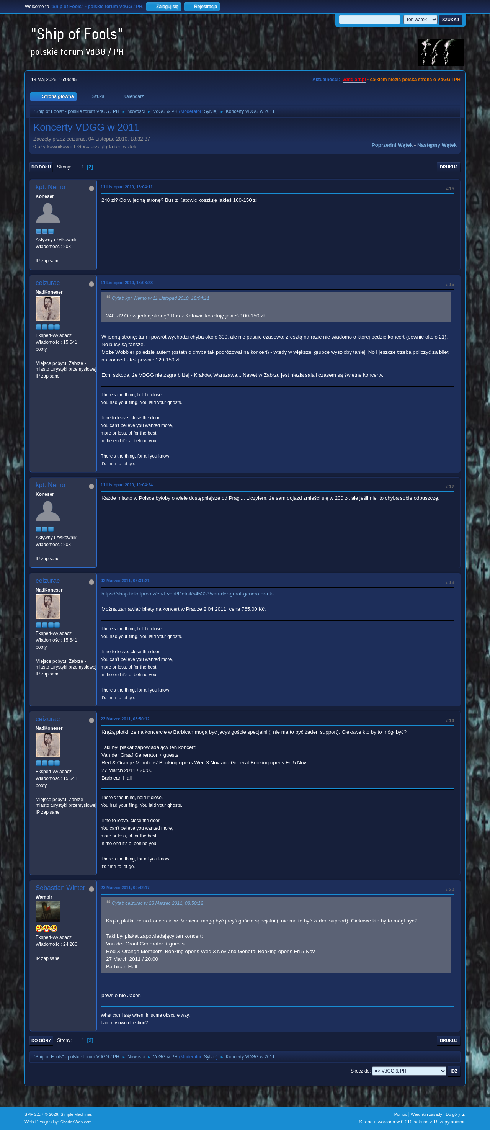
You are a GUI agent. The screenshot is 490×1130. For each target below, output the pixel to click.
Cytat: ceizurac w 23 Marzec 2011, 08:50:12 (157, 903)
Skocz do (360, 1071)
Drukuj (448, 167)
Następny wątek (437, 145)
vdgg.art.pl (354, 79)
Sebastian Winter (60, 887)
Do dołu (41, 167)
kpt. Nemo (50, 187)
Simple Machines (76, 1114)
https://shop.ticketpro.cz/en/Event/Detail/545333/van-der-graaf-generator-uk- (187, 594)
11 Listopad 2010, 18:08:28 (127, 282)
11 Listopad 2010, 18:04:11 (127, 187)
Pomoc (400, 1114)
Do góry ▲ (456, 1114)
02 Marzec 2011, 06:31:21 (125, 580)
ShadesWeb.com (76, 1122)
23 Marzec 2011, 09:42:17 (125, 887)
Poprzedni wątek (392, 145)
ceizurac (48, 282)
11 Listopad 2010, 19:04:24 (127, 484)
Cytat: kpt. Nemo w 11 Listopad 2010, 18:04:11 (160, 298)
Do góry (41, 1040)
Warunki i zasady (426, 1114)
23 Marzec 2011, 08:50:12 (125, 718)
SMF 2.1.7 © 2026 (41, 1114)
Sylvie (210, 111)
